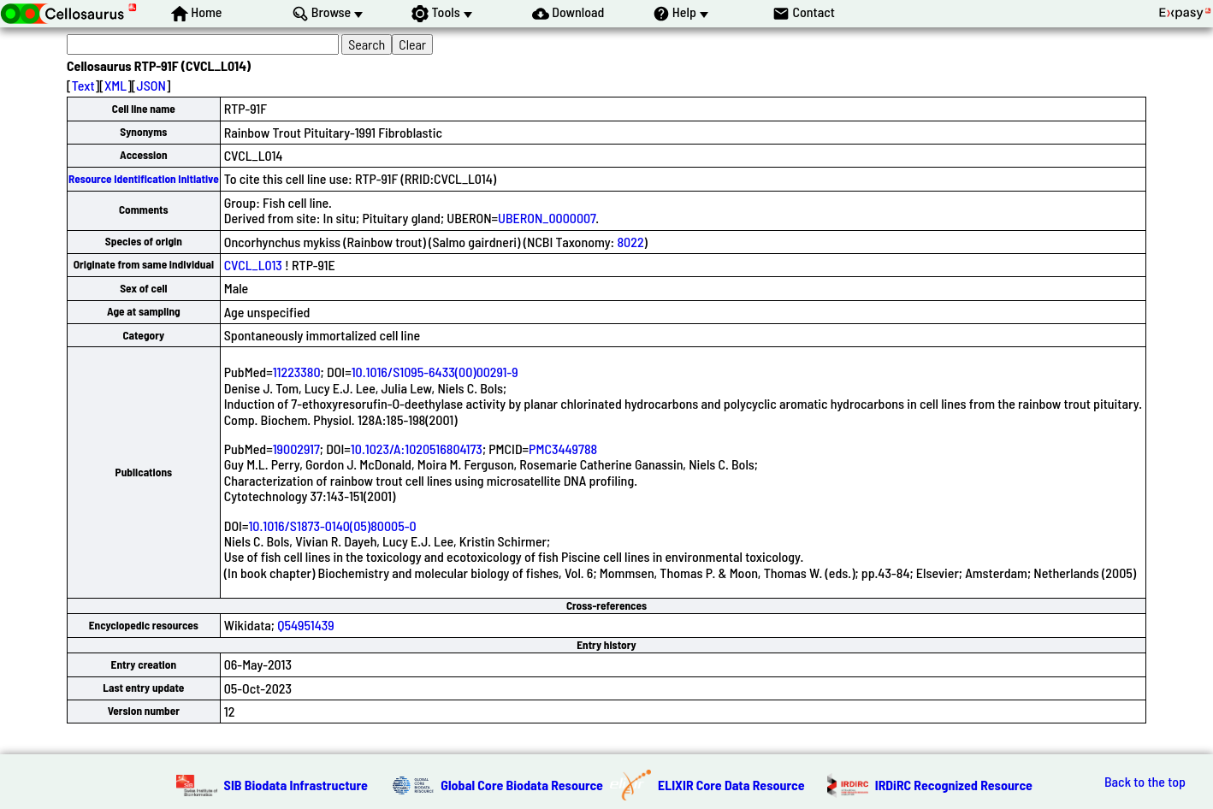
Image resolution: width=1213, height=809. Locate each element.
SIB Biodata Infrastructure (296, 785)
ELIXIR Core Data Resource (731, 785)
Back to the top (1145, 781)
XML (115, 85)
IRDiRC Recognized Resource (954, 785)
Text (83, 85)
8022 (630, 241)
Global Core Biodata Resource (522, 785)
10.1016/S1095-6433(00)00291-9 (435, 371)
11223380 (297, 371)
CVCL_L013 (253, 265)
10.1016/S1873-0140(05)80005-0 (332, 525)
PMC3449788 (563, 448)
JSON (151, 85)
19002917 (296, 448)
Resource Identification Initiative (143, 179)
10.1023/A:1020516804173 (416, 448)
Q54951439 (305, 625)
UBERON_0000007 (546, 218)
